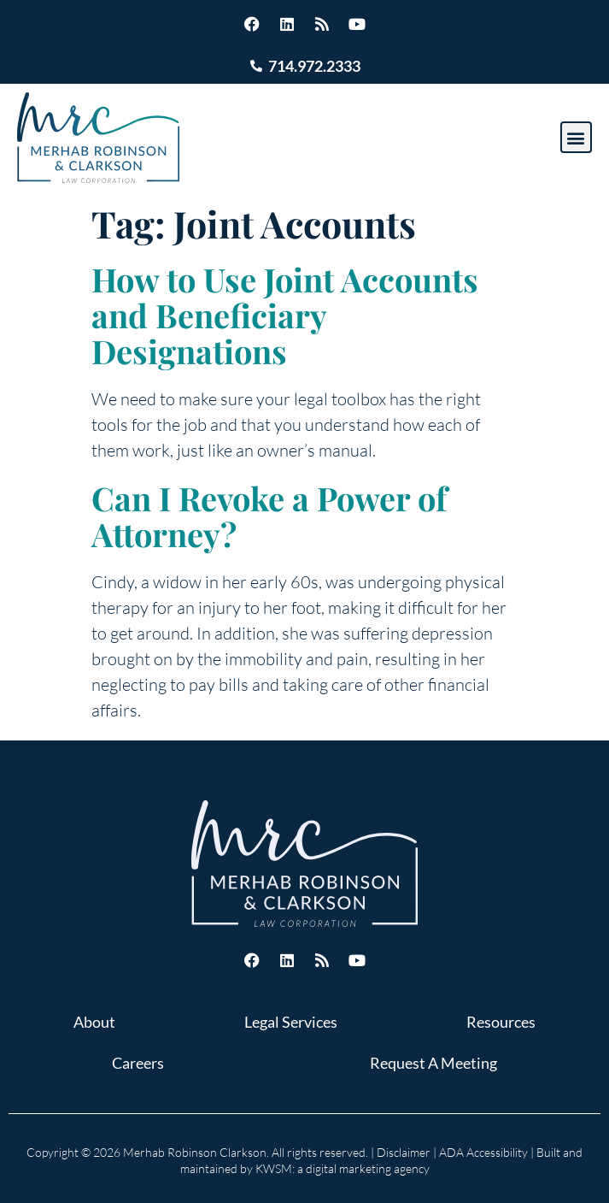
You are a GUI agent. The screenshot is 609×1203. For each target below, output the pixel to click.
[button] (576, 137)
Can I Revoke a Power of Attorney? (269, 516)
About (94, 1021)
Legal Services (290, 1021)
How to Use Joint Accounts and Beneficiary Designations (284, 315)
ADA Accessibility (483, 1152)
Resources (501, 1021)
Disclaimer (403, 1152)
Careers (138, 1062)
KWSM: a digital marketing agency (342, 1168)
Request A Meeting (433, 1062)
